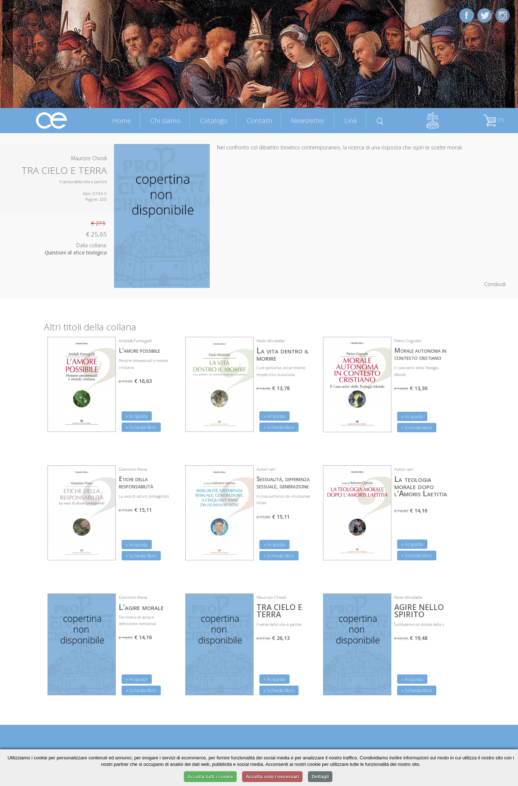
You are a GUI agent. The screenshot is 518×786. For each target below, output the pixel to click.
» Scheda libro (141, 427)
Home (121, 120)
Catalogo (213, 120)
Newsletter (308, 120)
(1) (493, 120)
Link (350, 120)
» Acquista (136, 416)
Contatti (259, 120)
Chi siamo (165, 120)
